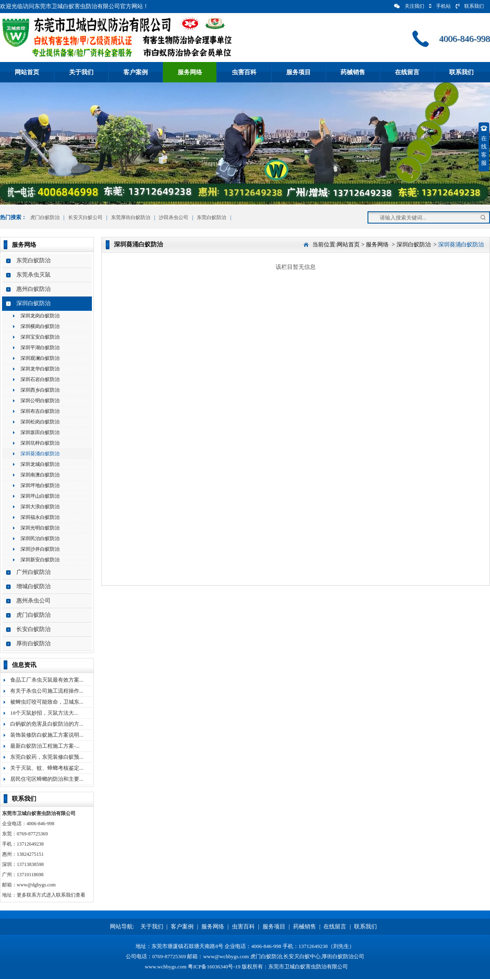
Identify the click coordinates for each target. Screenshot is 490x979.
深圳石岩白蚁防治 (40, 379)
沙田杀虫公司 (173, 217)
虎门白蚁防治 (44, 217)
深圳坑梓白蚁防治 (40, 443)
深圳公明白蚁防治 (40, 400)
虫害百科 (244, 72)
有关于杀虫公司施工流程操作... (46, 691)
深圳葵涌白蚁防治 (40, 453)
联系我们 (470, 6)
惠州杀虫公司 (33, 601)
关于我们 (81, 72)
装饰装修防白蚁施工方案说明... (46, 735)
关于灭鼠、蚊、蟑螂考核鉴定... (46, 768)
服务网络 (190, 72)
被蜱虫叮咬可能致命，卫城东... (46, 702)
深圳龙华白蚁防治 (40, 369)
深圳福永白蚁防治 (40, 517)
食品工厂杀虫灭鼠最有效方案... (46, 680)
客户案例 (135, 72)
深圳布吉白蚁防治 (40, 411)
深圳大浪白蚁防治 (40, 506)
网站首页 (27, 72)
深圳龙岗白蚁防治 (40, 316)
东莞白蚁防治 (211, 217)
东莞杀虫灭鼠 (33, 275)
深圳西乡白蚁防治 (40, 390)
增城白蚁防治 (33, 586)
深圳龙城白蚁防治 (40, 464)
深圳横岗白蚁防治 (40, 326)
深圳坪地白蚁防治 (40, 485)
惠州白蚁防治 (33, 289)
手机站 (440, 6)
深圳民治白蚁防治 (40, 538)
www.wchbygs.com (166, 966)
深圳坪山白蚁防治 (40, 496)
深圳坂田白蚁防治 (40, 432)
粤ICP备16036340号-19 (214, 966)
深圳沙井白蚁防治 (40, 549)
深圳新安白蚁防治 (40, 560)
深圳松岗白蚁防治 (40, 422)
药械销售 (353, 72)
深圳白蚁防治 (33, 303)
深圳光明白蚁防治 (40, 528)
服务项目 (298, 72)
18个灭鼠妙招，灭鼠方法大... (44, 713)
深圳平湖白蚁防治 (40, 347)
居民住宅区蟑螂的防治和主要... (46, 779)
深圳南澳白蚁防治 (40, 475)
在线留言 (407, 72)
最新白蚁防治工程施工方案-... (45, 746)
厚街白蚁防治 (33, 643)
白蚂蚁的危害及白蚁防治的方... (46, 724)
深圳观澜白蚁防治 (40, 358)
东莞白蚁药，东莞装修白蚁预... (46, 757)
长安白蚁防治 (33, 629)
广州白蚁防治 (33, 572)
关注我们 (409, 6)
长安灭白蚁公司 (85, 217)
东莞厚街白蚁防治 (130, 217)
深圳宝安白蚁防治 (40, 337)
